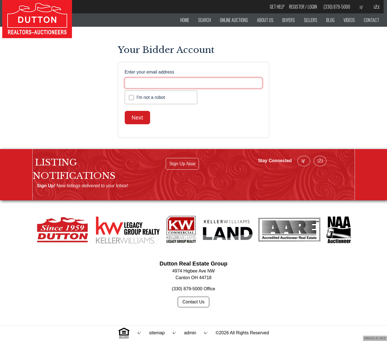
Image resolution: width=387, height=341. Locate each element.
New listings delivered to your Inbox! (92, 185)
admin (191, 332)
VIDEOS (349, 20)
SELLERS (310, 20)
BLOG (330, 20)
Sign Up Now (182, 163)
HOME (184, 20)
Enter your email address (149, 72)
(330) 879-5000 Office (193, 288)
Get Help (277, 6)
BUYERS (288, 20)
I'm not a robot (150, 97)
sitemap (157, 332)
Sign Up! (46, 185)
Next (137, 118)
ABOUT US (265, 20)
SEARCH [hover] (204, 20)
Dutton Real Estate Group (193, 263)
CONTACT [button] (371, 20)
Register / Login (303, 6)
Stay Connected (275, 160)
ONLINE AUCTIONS (234, 20)
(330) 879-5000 (337, 6)
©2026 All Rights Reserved (242, 332)
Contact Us (193, 301)
